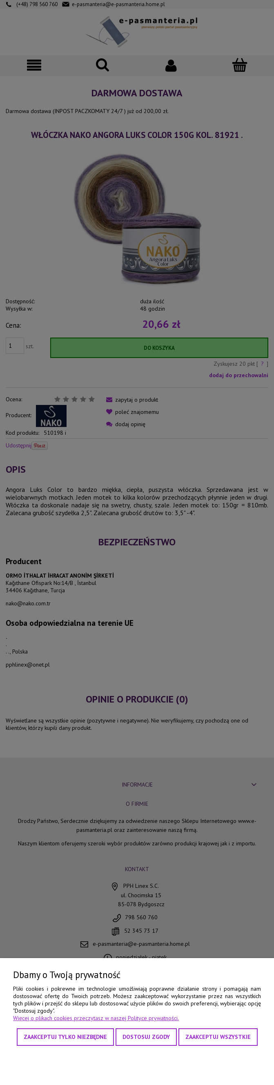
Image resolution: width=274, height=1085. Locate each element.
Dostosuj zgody (146, 1037)
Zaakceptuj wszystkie (218, 1037)
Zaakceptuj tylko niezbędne (65, 1037)
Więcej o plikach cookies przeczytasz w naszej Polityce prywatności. (96, 1018)
